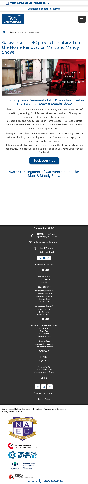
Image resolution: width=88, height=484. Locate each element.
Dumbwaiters (44, 341)
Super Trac (44, 334)
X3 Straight (44, 312)
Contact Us (31, 481)
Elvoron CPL (44, 302)
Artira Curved (44, 309)
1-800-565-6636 (45, 252)
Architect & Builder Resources (44, 8)
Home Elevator (44, 276)
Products (44, 269)
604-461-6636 (46, 248)
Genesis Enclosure (44, 296)
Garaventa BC (44, 367)
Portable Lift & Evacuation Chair (44, 325)
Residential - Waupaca (44, 344)
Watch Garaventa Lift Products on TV (27, 3)
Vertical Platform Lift (44, 291)
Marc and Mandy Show (44, 372)
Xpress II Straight (44, 315)
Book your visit (44, 160)
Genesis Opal (44, 299)
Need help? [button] (44, 258)
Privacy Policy (44, 399)
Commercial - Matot (44, 347)
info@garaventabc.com (46, 242)
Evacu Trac (44, 328)
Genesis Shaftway (44, 294)
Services (44, 357)
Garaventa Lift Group (44, 369)
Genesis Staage (44, 336)
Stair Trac (44, 331)
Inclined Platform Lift (44, 306)
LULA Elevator (44, 287)
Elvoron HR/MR (44, 279)
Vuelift (44, 282)
